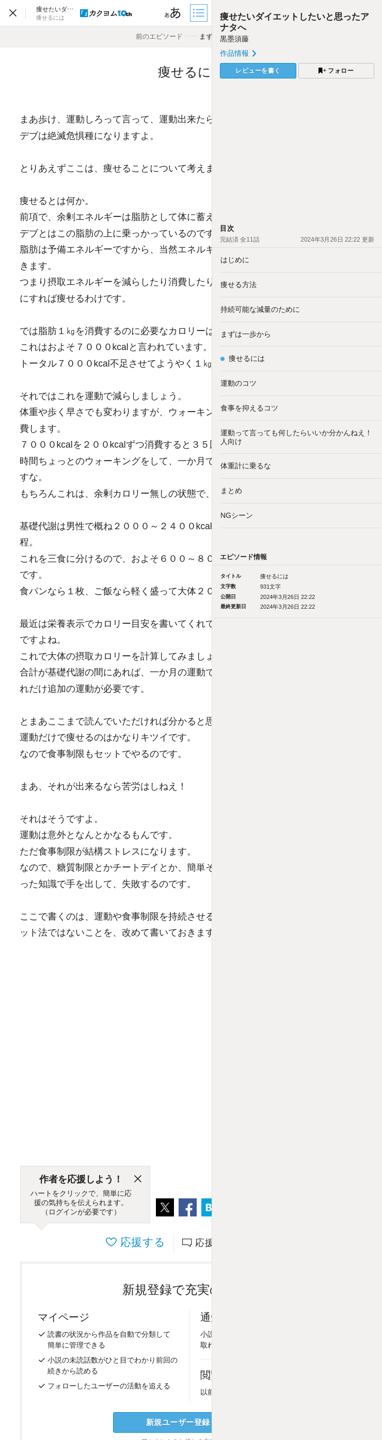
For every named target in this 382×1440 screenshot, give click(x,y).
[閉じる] (137, 1179)
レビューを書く (258, 70)
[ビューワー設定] (173, 13)
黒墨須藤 (234, 39)
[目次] (200, 13)
